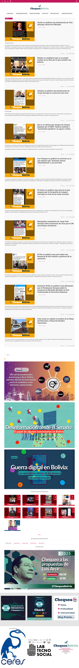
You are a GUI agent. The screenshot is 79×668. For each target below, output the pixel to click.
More (39, 534)
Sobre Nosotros (67, 13)
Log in (67, 53)
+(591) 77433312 (66, 650)
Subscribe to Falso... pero (4, 358)
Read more (63, 54)
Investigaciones (35, 13)
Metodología (54, 13)
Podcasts (45, 13)
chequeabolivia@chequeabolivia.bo (66, 649)
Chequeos (10, 13)
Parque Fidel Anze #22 (65, 648)
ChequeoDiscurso (21, 13)
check (44, 27)
